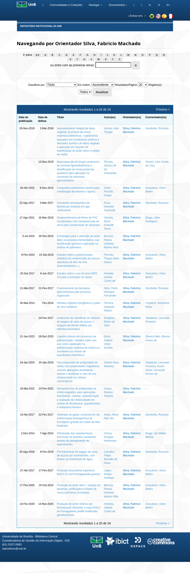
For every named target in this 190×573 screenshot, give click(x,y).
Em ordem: (84, 84)
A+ (168, 5)
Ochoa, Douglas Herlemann (110, 437)
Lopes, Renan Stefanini (109, 474)
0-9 (37, 55)
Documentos (118, 5)
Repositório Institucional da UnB (41, 26)
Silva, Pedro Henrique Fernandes (111, 292)
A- (150, 5)
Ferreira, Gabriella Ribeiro (109, 306)
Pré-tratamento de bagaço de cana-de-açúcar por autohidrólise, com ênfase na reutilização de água (77, 455)
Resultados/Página (126, 84)
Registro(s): (155, 84)
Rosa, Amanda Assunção (109, 206)
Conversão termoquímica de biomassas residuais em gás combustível (73, 206)
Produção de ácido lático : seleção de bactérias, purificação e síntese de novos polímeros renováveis (78, 489)
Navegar (96, 5)
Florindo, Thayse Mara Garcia (111, 258)
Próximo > (163, 109)
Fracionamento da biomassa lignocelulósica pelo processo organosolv (74, 292)
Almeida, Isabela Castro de (109, 277)
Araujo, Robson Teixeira (108, 392)
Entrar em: (137, 15)
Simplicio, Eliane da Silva (109, 321)
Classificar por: (36, 84)
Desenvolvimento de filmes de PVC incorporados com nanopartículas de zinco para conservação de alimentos (78, 221)
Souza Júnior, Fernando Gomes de (155, 370)
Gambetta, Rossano (157, 128)
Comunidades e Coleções (66, 5)
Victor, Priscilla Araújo (108, 191)
